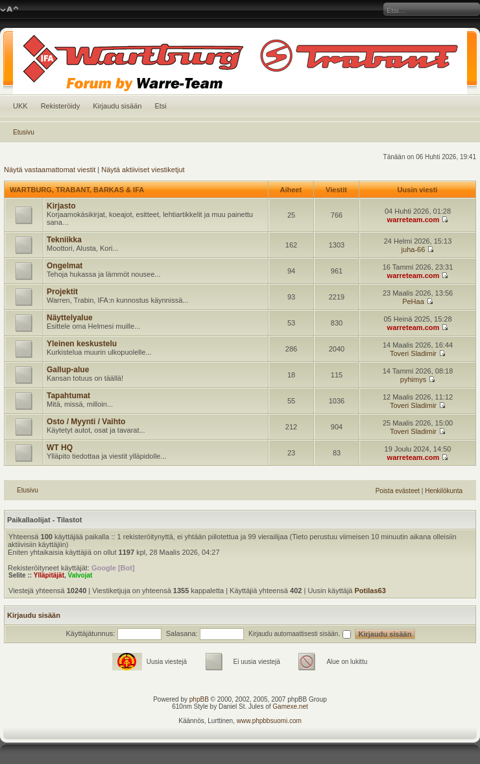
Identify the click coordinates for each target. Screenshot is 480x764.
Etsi (160, 106)
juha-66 (414, 249)
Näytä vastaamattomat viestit (49, 169)
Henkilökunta (443, 490)
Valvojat (80, 575)
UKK (20, 106)
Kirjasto (61, 205)
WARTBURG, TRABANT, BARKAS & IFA (77, 190)
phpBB (199, 699)
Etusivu (23, 132)
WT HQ (60, 447)
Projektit (62, 291)
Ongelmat (64, 265)
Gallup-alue (68, 369)
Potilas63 (370, 590)
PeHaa (413, 301)
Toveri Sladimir (413, 353)
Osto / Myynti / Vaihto (86, 421)
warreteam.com (413, 219)
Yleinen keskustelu (82, 343)
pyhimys (413, 379)
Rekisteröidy (60, 106)
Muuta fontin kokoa (9, 10)
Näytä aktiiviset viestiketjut (142, 169)
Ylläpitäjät (49, 575)
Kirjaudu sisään (117, 106)
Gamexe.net (289, 706)
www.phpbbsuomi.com (269, 720)
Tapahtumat (68, 395)
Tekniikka (64, 239)
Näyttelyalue (70, 317)
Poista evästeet (398, 490)
